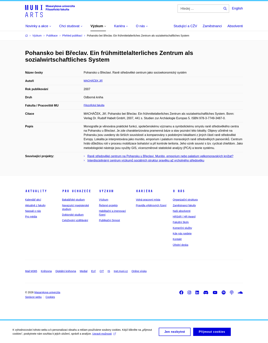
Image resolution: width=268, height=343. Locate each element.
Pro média (31, 216)
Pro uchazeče (76, 191)
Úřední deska (180, 244)
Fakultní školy (181, 222)
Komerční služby (182, 227)
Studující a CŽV (185, 26)
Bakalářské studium (73, 199)
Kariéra (144, 191)
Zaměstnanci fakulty (184, 205)
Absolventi (235, 26)
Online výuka (139, 271)
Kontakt (177, 239)
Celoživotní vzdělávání (75, 220)
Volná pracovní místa (148, 199)
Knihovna (46, 271)
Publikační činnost (109, 220)
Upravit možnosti (104, 335)
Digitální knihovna (65, 271)
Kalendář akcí (33, 199)
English (237, 8)
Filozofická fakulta (94, 105)
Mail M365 (31, 271)
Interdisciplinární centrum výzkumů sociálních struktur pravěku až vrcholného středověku (145, 160)
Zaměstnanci (212, 26)
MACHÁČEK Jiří (93, 80)
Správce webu (33, 297)
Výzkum (106, 191)
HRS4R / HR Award (184, 216)
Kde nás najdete (182, 233)
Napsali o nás (33, 210)
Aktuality (36, 191)
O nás (179, 191)
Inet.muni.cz (121, 271)
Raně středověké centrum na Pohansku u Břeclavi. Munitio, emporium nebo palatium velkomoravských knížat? (160, 156)
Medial (83, 271)
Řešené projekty (108, 205)
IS (109, 271)
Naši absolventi (181, 210)
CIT (102, 271)
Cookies (50, 297)
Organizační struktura (185, 199)
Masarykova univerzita (47, 292)
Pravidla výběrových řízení (151, 205)
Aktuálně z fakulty (35, 205)
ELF (93, 271)
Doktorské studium (73, 214)
